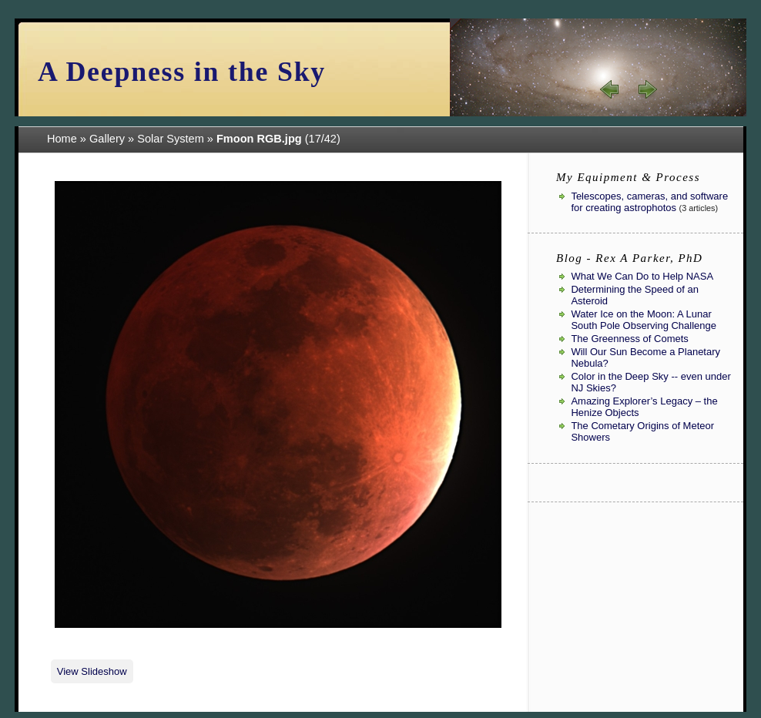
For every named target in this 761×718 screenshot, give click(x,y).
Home (62, 139)
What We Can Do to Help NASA (642, 276)
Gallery (107, 139)
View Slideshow (92, 671)
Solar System (170, 139)
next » (647, 89)
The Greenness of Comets (629, 338)
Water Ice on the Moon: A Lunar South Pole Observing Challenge (643, 319)
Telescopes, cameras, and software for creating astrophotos (649, 201)
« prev (610, 89)
